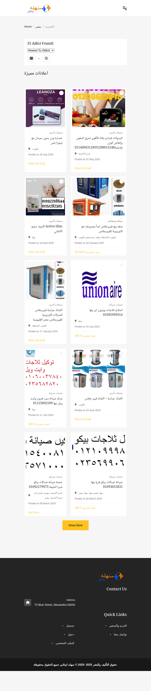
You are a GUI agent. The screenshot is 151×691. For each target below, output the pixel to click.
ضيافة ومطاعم (115, 221)
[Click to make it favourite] (61, 93)
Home (28, 26)
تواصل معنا (120, 634)
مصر (38, 26)
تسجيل (70, 625)
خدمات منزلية (116, 304)
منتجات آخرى (55, 132)
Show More (76, 525)
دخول (71, 634)
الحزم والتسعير (118, 625)
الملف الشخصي (65, 643)
